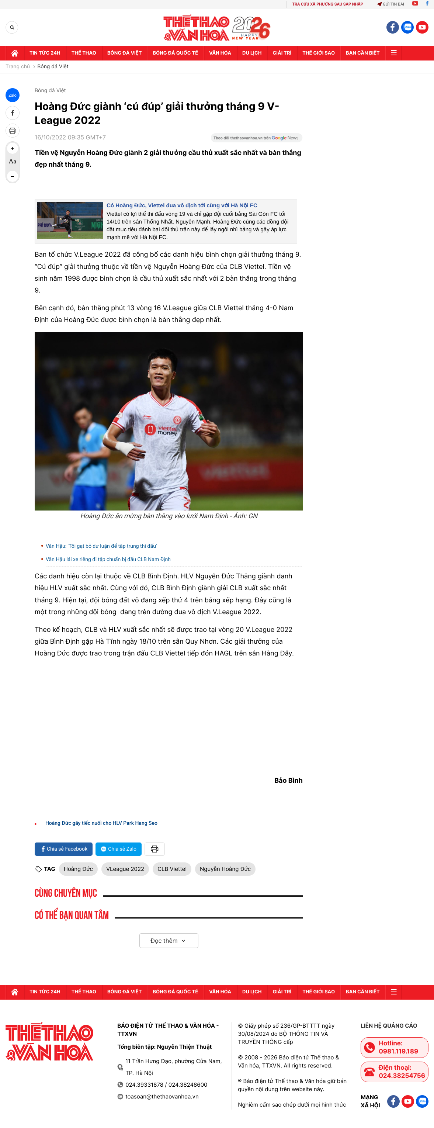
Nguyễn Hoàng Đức (225, 868)
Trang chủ (18, 66)
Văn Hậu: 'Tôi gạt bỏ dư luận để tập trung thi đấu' (101, 546)
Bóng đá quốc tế (175, 53)
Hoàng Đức (78, 868)
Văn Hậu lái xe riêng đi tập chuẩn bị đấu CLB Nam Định (108, 560)
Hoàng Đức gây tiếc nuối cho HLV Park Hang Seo (101, 823)
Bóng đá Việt (124, 53)
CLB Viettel (172, 868)
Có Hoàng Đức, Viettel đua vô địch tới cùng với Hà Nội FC (182, 206)
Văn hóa (220, 53)
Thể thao (84, 53)
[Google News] (257, 140)
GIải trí (281, 53)
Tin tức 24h (44, 53)
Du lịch (251, 53)
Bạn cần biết (363, 53)
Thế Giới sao (318, 53)
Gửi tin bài (390, 4)
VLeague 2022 (125, 868)
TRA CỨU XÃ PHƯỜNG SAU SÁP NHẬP (327, 4)
